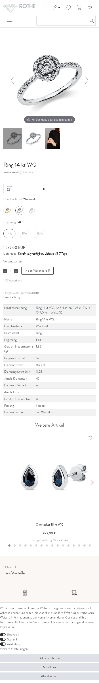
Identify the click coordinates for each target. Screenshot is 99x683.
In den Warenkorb (37, 270)
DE (90, 8)
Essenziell (13, 635)
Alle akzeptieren (50, 658)
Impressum (7, 627)
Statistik (12, 639)
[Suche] (90, 20)
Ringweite (12, 186)
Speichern (49, 667)
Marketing (13, 644)
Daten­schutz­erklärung (64, 622)
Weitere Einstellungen (14, 649)
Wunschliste (13, 280)
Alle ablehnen (49, 676)
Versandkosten (12, 261)
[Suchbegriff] (61, 20)
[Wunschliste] (68, 8)
